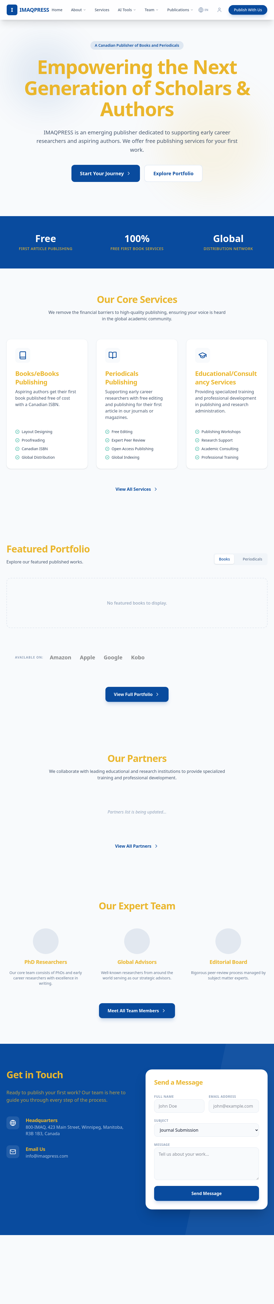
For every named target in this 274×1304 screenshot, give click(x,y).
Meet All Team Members (137, 1011)
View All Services (137, 489)
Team (152, 9)
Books (224, 559)
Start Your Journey (105, 173)
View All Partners (137, 846)
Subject (161, 1120)
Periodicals (252, 559)
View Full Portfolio (137, 694)
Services (102, 9)
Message (162, 1144)
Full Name (164, 1096)
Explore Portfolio (173, 173)
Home (57, 9)
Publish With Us (248, 9)
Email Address (222, 1096)
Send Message (207, 1193)
